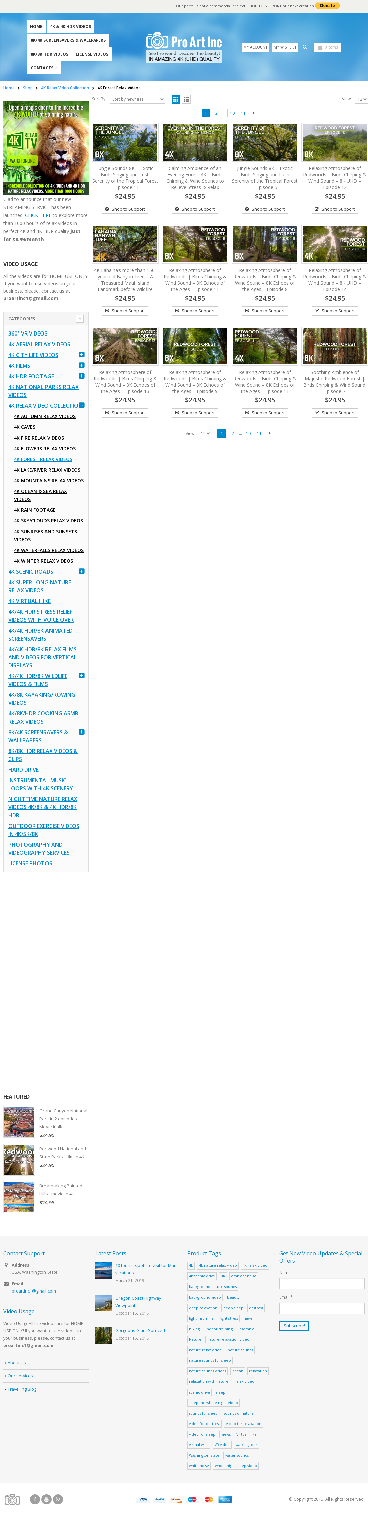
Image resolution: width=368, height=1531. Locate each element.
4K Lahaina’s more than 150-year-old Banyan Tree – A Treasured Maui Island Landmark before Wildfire (125, 279)
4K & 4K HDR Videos (70, 26)
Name (285, 1272)
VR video (222, 1444)
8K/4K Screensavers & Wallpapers (68, 40)
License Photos (30, 863)
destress (256, 1307)
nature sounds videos (207, 1370)
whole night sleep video (236, 1465)
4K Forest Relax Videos (43, 459)
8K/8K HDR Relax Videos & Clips (43, 755)
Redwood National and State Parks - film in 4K (62, 1153)
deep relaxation (203, 1307)
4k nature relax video (218, 1265)
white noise (199, 1465)
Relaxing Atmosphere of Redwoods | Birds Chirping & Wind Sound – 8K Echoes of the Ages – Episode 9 (195, 381)
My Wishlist (285, 47)
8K (223, 1275)
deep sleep (233, 1307)
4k (191, 1265)
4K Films (19, 365)
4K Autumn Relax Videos (45, 416)
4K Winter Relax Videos (43, 561)
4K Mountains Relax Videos (49, 480)
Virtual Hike (246, 1434)
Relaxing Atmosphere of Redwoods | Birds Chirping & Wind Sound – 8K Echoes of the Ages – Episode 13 (125, 381)
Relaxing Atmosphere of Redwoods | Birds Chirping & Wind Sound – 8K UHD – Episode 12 (334, 177)
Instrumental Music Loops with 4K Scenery (40, 784)
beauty (233, 1297)
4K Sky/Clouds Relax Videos (48, 520)
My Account (255, 47)
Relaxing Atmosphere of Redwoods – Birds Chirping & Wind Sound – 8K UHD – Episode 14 (334, 279)
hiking (194, 1328)
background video (205, 1297)
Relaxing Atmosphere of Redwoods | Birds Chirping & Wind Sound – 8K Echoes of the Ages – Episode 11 (195, 279)
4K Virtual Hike (29, 601)
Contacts (42, 68)
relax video (244, 1381)
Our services (20, 1376)
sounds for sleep (203, 1413)
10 (232, 113)
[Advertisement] (45, 982)
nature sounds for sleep (210, 1360)
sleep (220, 1392)
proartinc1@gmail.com (34, 1291)
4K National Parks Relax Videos (43, 391)
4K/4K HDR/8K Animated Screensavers (40, 634)
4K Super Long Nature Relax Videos (39, 586)
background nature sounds (213, 1286)
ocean (237, 1370)
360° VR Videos (28, 333)
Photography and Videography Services (39, 848)
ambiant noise (243, 1275)
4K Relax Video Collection (45, 405)
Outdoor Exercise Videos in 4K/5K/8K (43, 830)
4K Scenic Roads (30, 571)
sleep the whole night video (213, 1402)
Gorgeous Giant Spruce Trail (143, 1330)
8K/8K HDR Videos (49, 54)
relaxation (258, 1370)
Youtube (46, 1499)
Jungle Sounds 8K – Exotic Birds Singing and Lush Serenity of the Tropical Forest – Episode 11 (125, 177)
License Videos (92, 54)
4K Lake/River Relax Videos (47, 470)
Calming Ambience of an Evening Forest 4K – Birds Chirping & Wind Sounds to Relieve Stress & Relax (195, 177)
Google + (58, 1499)
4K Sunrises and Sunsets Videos (45, 535)
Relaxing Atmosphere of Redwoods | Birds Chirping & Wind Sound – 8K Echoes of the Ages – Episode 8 (264, 279)
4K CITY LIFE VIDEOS (33, 355)
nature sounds (240, 1349)
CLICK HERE (38, 215)
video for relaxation (243, 1423)
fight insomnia (201, 1318)
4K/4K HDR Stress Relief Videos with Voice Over (41, 616)
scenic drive (199, 1392)
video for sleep (202, 1434)
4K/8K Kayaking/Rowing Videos (41, 698)
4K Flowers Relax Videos (45, 448)
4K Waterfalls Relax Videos (49, 550)
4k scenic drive (202, 1275)
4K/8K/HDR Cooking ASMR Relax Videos (43, 717)
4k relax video (255, 1265)
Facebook (35, 1499)
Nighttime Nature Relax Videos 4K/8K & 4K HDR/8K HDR (42, 807)
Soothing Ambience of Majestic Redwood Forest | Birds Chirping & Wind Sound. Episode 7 (334, 381)
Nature (195, 1339)
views (226, 1434)
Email (285, 1297)
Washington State (204, 1455)
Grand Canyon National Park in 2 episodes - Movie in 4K (63, 1119)
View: (347, 99)
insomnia (246, 1328)
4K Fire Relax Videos (39, 438)
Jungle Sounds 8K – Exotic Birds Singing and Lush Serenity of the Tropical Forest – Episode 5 (265, 177)
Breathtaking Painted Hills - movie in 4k (60, 1190)
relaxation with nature (208, 1381)
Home (36, 26)
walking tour (246, 1444)
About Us (17, 1363)
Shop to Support (128, 209)
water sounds (237, 1455)
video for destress (204, 1423)
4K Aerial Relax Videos (39, 344)
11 (243, 113)
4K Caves (24, 427)
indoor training (219, 1328)
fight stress (229, 1318)
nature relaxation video (228, 1339)
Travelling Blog (22, 1389)
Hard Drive (23, 769)
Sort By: (99, 99)
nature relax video (205, 1349)
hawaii (249, 1318)
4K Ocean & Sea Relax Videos (40, 495)
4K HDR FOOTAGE (31, 376)
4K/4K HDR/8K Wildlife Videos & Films (37, 680)
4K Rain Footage (35, 510)
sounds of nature (239, 1413)
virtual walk (199, 1444)
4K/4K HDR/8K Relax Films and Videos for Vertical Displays (42, 657)
